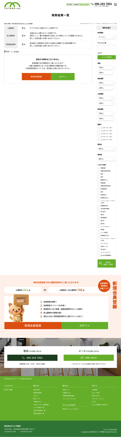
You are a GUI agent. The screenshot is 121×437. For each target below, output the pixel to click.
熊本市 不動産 (7, 24)
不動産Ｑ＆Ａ (37, 402)
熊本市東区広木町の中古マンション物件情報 (22, 24)
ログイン (36, 396)
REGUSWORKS (113, 429)
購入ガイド (36, 399)
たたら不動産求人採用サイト (100, 405)
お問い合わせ (96, 396)
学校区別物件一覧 (38, 413)
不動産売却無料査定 (69, 396)
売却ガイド (66, 390)
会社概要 (94, 390)
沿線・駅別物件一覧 (39, 411)
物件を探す (36, 390)
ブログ (94, 402)
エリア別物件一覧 (38, 408)
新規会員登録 (37, 393)
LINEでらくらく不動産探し (41, 405)
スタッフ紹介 (96, 393)
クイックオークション (69, 399)
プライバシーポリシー (98, 399)
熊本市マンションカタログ (71, 409)
